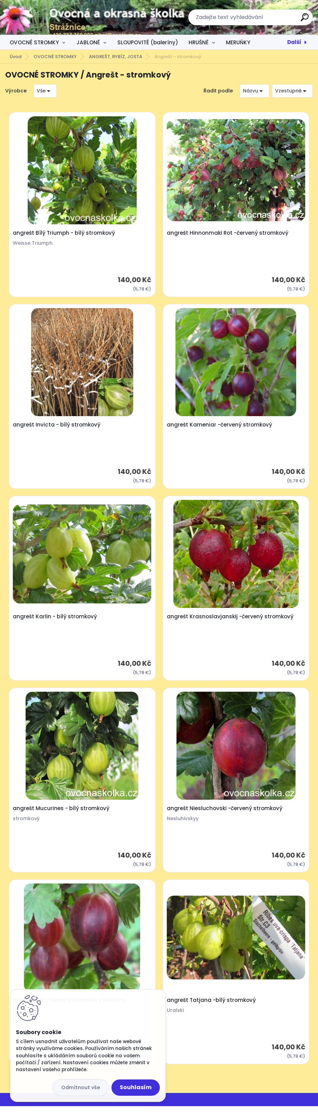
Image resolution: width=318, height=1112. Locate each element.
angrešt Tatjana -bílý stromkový (211, 1005)
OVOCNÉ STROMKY (34, 42)
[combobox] (254, 91)
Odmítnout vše (80, 1087)
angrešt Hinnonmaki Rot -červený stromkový (228, 233)
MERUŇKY (238, 42)
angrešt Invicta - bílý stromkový (57, 426)
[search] (305, 20)
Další (294, 42)
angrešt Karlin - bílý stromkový (55, 619)
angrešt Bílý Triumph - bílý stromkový (64, 233)
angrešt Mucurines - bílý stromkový (61, 812)
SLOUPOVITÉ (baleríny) (147, 42)
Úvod (15, 56)
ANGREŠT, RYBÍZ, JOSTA (115, 56)
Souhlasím (136, 1087)
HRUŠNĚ (199, 42)
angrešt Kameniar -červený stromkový (219, 426)
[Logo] (47, 17)
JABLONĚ (88, 42)
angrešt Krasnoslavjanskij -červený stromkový (230, 619)
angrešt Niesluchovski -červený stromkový (225, 812)
